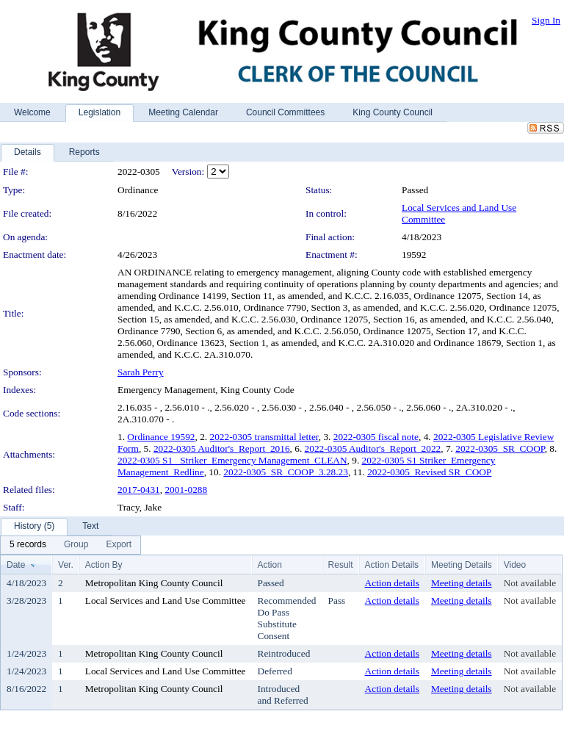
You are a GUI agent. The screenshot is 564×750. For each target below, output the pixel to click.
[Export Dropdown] (118, 545)
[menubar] (70, 545)
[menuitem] (28, 545)
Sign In (546, 20)
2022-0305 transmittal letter (264, 436)
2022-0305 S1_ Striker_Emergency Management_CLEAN (232, 460)
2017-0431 (139, 489)
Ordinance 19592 (161, 436)
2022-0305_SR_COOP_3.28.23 (285, 471)
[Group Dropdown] (76, 545)
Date (16, 565)
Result (340, 565)
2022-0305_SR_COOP (499, 448)
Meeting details (461, 582)
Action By (104, 565)
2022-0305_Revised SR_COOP (429, 471)
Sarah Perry (141, 372)
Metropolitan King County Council (154, 582)
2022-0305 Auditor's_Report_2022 (373, 448)
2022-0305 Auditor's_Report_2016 (221, 448)
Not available (530, 582)
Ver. (65, 565)
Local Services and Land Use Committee (165, 600)
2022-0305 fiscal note (376, 436)
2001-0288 (185, 489)
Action (270, 565)
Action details (392, 582)
